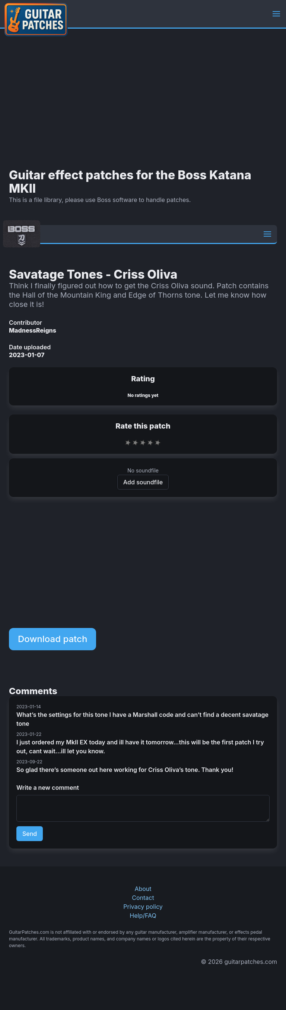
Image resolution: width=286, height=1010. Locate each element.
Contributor (25, 322)
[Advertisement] (143, 99)
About (142, 888)
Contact (143, 897)
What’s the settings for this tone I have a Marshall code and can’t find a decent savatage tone (142, 719)
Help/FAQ (143, 915)
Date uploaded (30, 347)
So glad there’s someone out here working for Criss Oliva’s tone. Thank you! (124, 769)
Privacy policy (142, 906)
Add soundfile (143, 482)
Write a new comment (47, 787)
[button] (276, 13)
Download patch (52, 639)
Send (29, 833)
